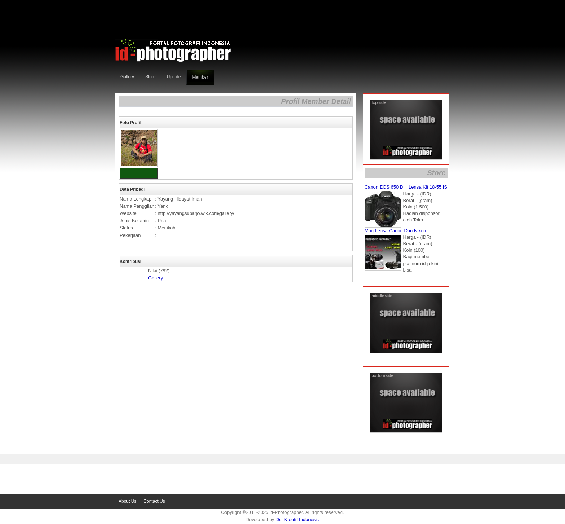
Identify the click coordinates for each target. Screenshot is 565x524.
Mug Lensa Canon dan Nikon (395, 230)
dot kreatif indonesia (297, 519)
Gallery (155, 278)
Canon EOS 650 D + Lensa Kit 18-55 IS (406, 187)
